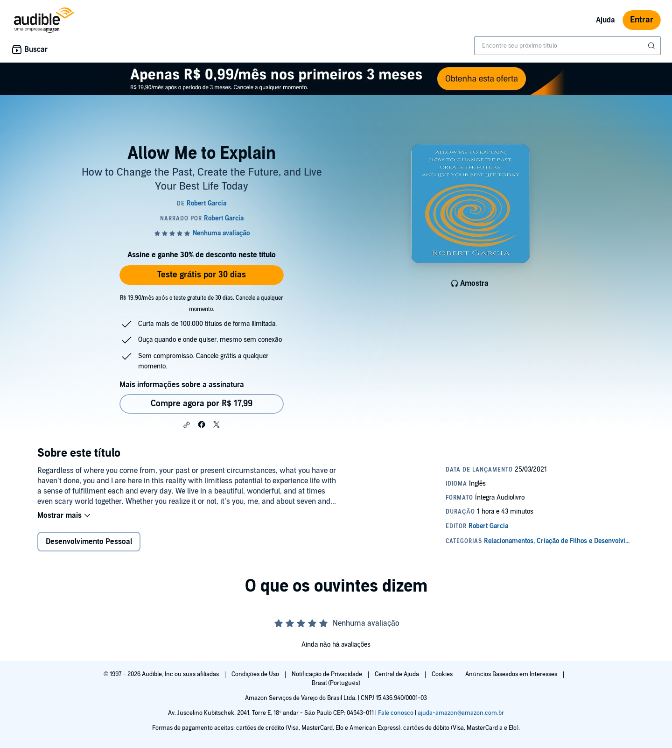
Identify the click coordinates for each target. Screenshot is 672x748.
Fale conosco (395, 713)
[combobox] (567, 45)
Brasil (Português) (336, 683)
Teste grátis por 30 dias (201, 275)
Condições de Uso (255, 674)
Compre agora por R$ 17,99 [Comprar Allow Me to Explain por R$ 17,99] (201, 404)
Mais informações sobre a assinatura (181, 384)
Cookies (443, 674)
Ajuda (605, 20)
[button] (186, 425)
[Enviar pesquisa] (652, 45)
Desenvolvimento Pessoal (89, 541)
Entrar (641, 20)
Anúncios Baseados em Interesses (511, 674)
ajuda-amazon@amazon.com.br (461, 713)
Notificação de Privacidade (328, 674)
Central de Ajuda (397, 674)
